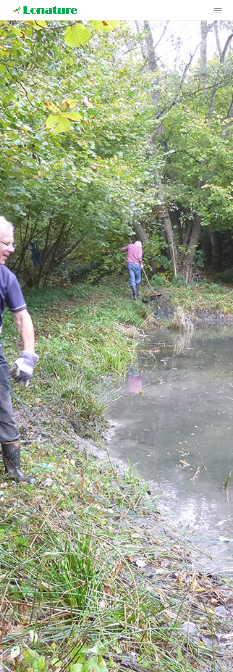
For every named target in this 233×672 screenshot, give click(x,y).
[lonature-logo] (45, 10)
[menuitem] (216, 10)
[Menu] (216, 10)
